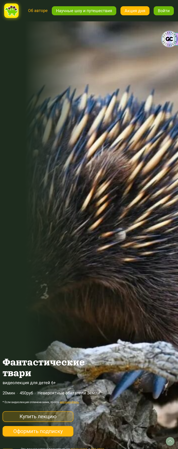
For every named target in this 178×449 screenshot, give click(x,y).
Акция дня (135, 10)
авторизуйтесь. (69, 402)
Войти (164, 10)
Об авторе (38, 10)
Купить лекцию (37, 416)
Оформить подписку (38, 431)
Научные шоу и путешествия (84, 10)
